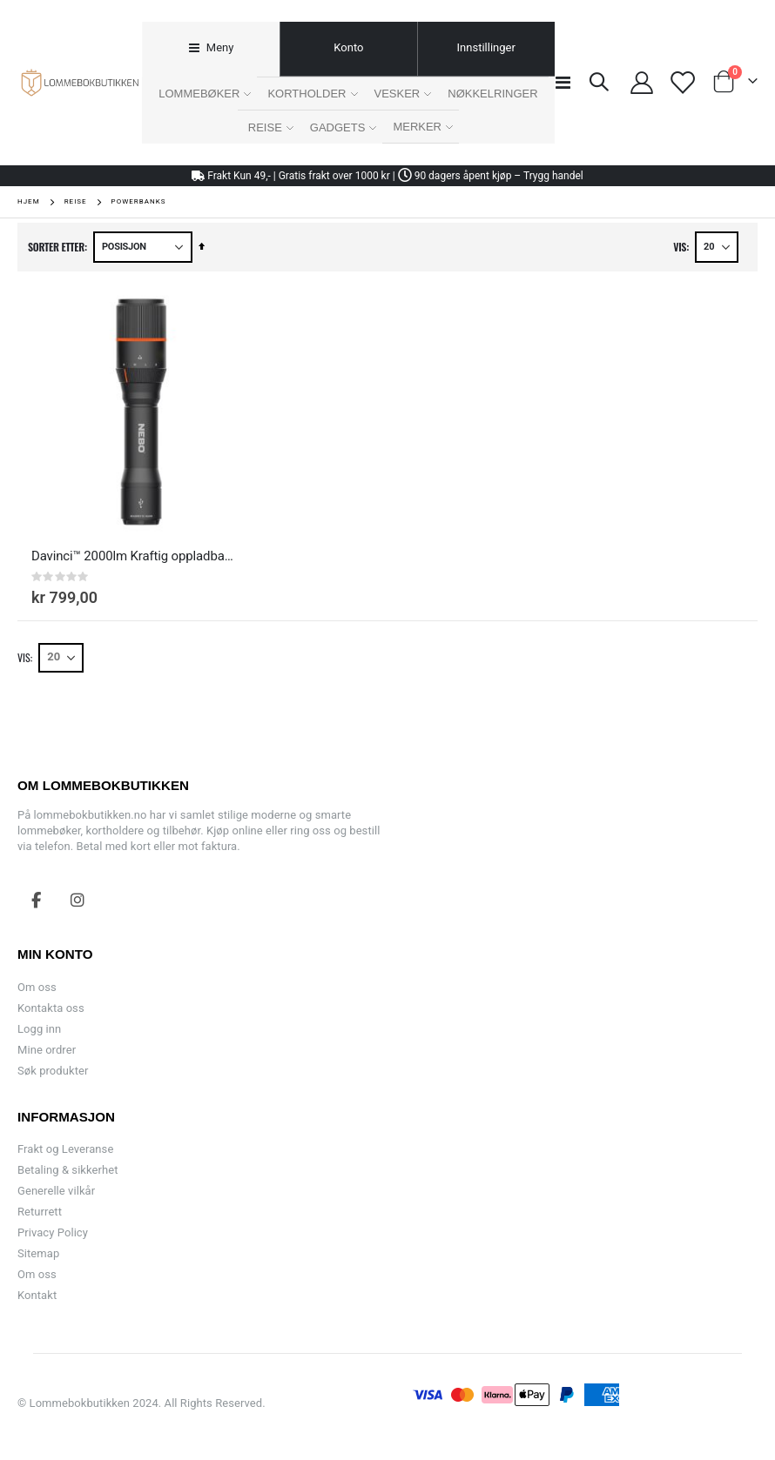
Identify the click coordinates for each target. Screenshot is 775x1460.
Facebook (36, 899)
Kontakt (37, 1295)
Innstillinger (486, 47)
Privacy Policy (52, 1232)
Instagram (77, 899)
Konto (348, 47)
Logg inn (39, 1028)
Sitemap (38, 1253)
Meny (219, 47)
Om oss (37, 987)
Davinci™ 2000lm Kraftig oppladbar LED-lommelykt (132, 556)
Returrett (39, 1211)
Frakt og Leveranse (65, 1148)
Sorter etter (56, 246)
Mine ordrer (46, 1049)
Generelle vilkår (56, 1190)
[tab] (211, 49)
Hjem (28, 201)
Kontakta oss (50, 1008)
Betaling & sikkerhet (67, 1169)
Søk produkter (52, 1070)
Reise (75, 201)
